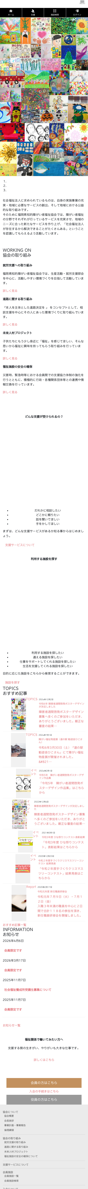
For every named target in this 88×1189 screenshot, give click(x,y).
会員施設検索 (11, 1181)
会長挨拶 (9, 1120)
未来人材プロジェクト (16, 1151)
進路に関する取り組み (16, 1147)
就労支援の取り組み (15, 1142)
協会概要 (9, 1116)
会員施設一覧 (11, 1176)
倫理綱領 (9, 1130)
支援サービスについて (16, 1164)
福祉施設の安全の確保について (21, 1156)
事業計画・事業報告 (15, 1125)
